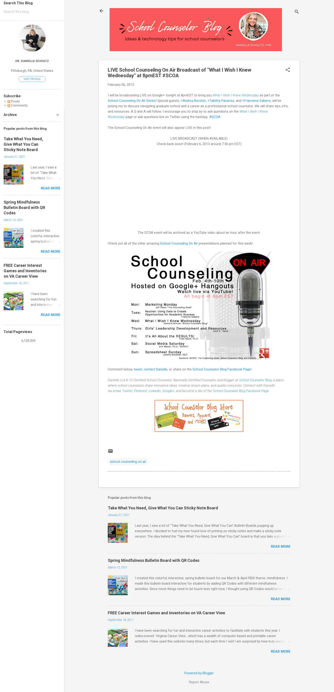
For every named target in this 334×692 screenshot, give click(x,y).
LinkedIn (155, 391)
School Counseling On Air (179, 243)
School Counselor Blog (255, 380)
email (117, 391)
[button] (287, 70)
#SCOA (214, 117)
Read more (280, 547)
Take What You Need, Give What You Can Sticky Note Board (163, 508)
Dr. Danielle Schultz (32, 61)
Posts (13, 101)
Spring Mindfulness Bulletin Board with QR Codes (153, 560)
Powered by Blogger (199, 673)
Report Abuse (199, 682)
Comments (17, 105)
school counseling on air (128, 462)
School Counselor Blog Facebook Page (222, 369)
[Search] (296, 12)
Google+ (168, 391)
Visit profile (32, 79)
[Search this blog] (32, 11)
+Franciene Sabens (256, 101)
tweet (138, 369)
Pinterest (140, 391)
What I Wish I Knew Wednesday (236, 95)
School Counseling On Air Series (132, 101)
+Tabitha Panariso (220, 101)
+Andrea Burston (193, 101)
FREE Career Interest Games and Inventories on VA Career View (166, 612)
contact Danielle (155, 369)
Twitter (127, 391)
